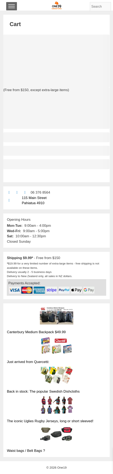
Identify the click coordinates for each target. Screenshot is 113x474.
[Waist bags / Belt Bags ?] (56, 435)
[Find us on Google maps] (9, 200)
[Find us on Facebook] (17, 192)
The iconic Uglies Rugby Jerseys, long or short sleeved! (50, 421)
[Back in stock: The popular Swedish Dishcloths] (56, 375)
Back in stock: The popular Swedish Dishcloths (43, 391)
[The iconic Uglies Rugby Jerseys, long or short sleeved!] (56, 405)
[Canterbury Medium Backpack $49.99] (56, 316)
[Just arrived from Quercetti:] (56, 346)
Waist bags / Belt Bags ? (26, 451)
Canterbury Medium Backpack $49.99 (36, 332)
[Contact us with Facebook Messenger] (25, 192)
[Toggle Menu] (11, 6)
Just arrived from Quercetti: (28, 362)
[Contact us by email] (9, 192)
